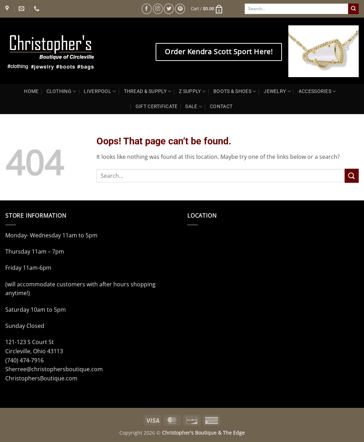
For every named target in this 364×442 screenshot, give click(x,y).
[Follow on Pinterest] (180, 9)
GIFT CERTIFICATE (157, 107)
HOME (31, 91)
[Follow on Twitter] (169, 9)
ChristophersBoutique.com (41, 378)
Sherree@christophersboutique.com (54, 369)
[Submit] (353, 9)
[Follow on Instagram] (158, 9)
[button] (207, 9)
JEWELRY (277, 91)
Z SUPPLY (192, 91)
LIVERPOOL (100, 91)
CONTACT (221, 107)
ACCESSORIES (317, 91)
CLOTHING (61, 91)
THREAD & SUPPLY (147, 91)
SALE (193, 106)
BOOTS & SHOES (234, 91)
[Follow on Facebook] (147, 9)
